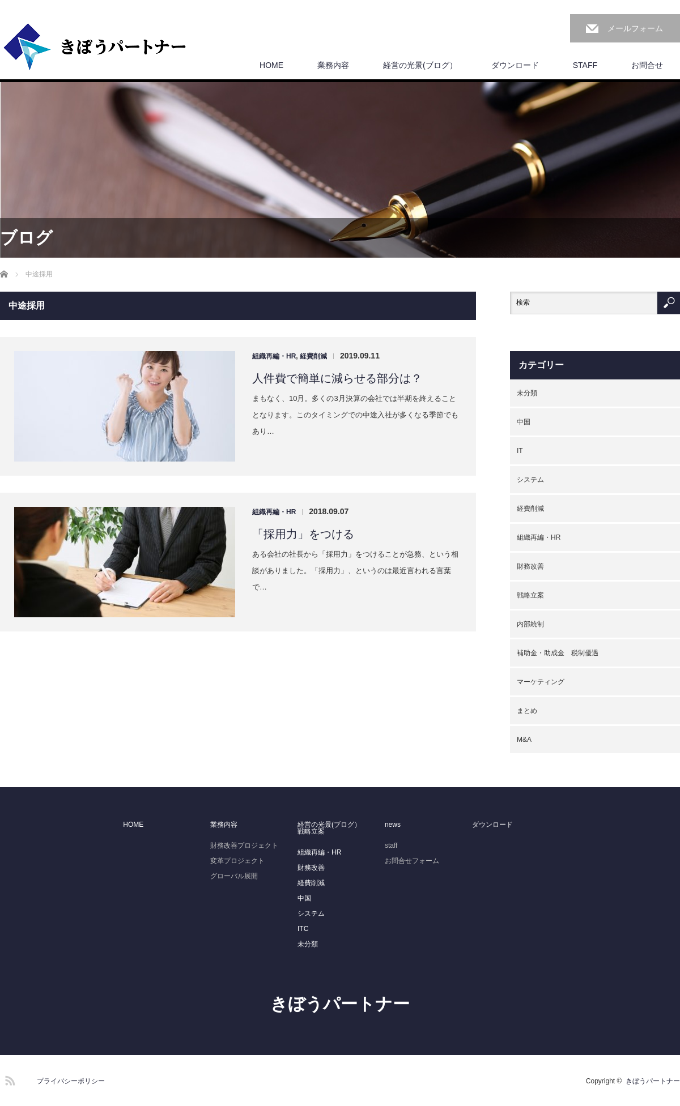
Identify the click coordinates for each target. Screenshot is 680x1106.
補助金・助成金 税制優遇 (557, 653)
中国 (523, 422)
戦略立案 (530, 595)
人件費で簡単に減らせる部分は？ (337, 378)
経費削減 (313, 356)
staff (391, 845)
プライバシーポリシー (71, 1081)
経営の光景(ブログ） (420, 65)
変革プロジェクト (237, 860)
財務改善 (530, 566)
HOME (271, 65)
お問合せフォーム (412, 860)
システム (530, 480)
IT (520, 451)
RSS (8, 1078)
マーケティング (540, 682)
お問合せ (647, 65)
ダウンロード (515, 65)
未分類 (527, 393)
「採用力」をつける (303, 534)
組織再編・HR (274, 356)
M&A (524, 740)
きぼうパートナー (340, 1003)
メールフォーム (635, 28)
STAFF (585, 65)
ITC (303, 928)
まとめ (527, 711)
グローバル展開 (234, 876)
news (393, 824)
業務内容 (333, 65)
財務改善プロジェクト (244, 845)
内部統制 (530, 624)
